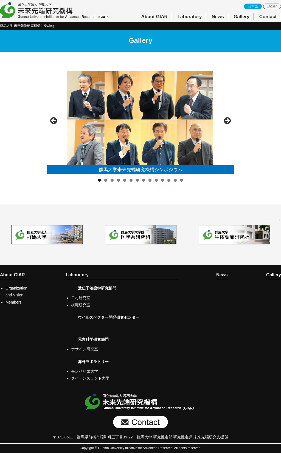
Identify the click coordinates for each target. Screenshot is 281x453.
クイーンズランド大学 (90, 378)
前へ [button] (54, 121)
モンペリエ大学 (84, 371)
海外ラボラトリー (93, 361)
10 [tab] (156, 180)
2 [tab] (105, 180)
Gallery (241, 16)
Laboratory (190, 16)
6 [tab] (131, 180)
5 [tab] (124, 180)
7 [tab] (137, 180)
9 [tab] (149, 180)
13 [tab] (175, 180)
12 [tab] (169, 180)
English (272, 6)
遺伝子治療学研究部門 (97, 288)
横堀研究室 (80, 305)
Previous (270, 219)
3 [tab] (112, 180)
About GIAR (154, 16)
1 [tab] (99, 180)
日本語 (253, 6)
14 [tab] (181, 180)
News (218, 16)
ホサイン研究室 (84, 349)
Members (13, 302)
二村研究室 (80, 298)
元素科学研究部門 (93, 339)
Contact (268, 16)
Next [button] (227, 121)
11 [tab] (162, 180)
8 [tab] (143, 180)
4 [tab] (118, 180)
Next (278, 219)
